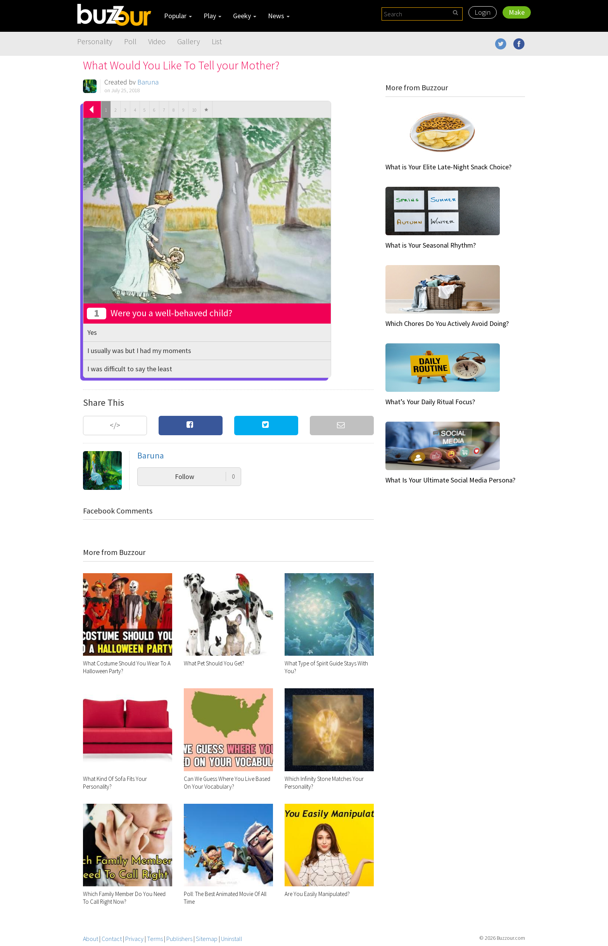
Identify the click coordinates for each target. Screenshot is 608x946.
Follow (205, 476)
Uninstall (231, 939)
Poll (130, 41)
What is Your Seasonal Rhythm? (430, 245)
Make (517, 12)
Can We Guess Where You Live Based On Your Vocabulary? (227, 782)
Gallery (188, 41)
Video (157, 41)
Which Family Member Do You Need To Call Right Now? (124, 897)
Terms (155, 939)
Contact (112, 939)
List (217, 41)
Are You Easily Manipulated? (317, 894)
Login (483, 12)
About (90, 939)
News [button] (279, 15)
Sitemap (207, 939)
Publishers (179, 939)
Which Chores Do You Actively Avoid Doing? (447, 323)
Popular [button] (178, 15)
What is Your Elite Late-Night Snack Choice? (448, 166)
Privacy (134, 939)
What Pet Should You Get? (214, 663)
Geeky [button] (244, 15)
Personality (94, 41)
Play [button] (212, 15)
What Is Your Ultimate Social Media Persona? (450, 480)
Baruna (148, 82)
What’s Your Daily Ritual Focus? (430, 401)
